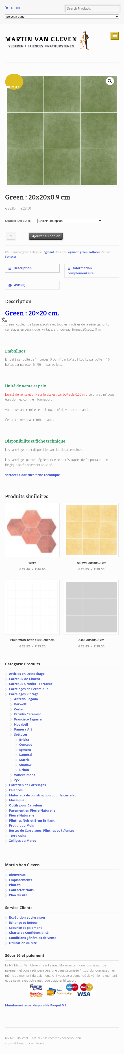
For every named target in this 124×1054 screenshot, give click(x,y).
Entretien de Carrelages (27, 785)
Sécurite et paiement (25, 928)
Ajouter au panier (46, 236)
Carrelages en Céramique (28, 689)
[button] (110, 81)
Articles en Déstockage (27, 674)
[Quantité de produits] (11, 236)
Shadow (25, 765)
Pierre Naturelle (21, 815)
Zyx (17, 780)
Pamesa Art (23, 729)
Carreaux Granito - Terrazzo (30, 684)
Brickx (24, 739)
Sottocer (11, 256)
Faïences (15, 790)
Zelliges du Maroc (22, 840)
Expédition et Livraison (27, 917)
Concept (25, 744)
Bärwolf (20, 704)
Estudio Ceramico (27, 714)
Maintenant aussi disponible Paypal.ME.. (36, 1005)
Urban (24, 770)
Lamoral (25, 754)
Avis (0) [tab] (19, 285)
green (83, 252)
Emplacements (20, 880)
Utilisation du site (23, 943)
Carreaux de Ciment (24, 679)
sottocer (94, 252)
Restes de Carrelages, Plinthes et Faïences (41, 830)
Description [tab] (22, 268)
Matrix (24, 760)
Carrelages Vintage (23, 694)
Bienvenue (17, 875)
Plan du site (18, 895)
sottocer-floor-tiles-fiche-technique (32, 475)
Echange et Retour (23, 922)
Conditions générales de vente (32, 938)
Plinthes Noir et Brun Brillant (31, 820)
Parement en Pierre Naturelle (32, 810)
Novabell (21, 724)
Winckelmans (24, 775)
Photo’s (14, 885)
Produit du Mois (21, 825)
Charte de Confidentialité (28, 932)
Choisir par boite (18, 221)
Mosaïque (16, 800)
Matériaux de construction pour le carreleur (43, 795)
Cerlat (19, 709)
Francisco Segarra (28, 719)
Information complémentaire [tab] (81, 270)
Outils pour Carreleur (25, 805)
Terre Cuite (17, 836)
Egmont (49, 252)
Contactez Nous (21, 890)
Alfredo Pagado (26, 699)
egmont (73, 252)
